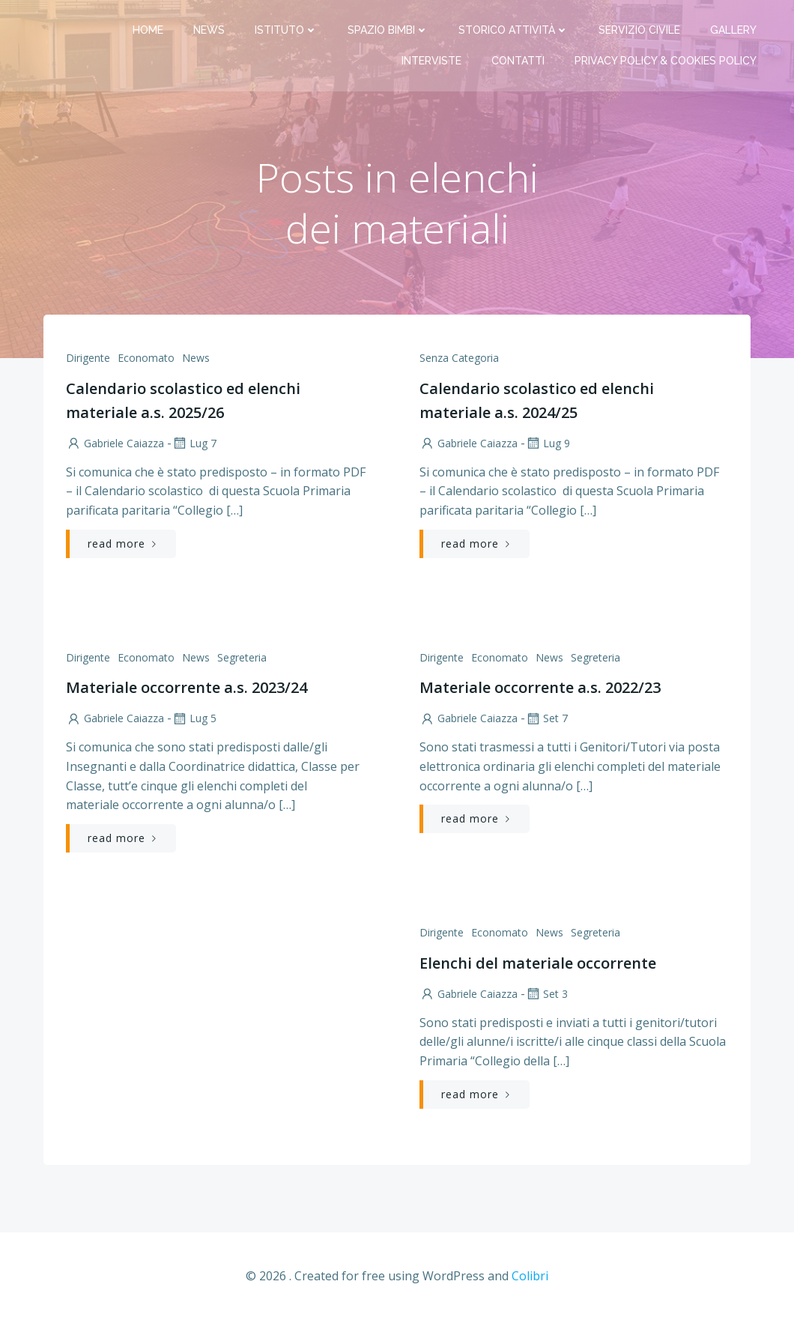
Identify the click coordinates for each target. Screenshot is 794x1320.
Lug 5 (194, 718)
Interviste (431, 61)
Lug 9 (547, 443)
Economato (146, 358)
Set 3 (546, 994)
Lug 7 (194, 443)
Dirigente (88, 358)
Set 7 (546, 718)
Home (148, 30)
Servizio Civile (639, 30)
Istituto (286, 30)
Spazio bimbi (388, 30)
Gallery (733, 30)
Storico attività (513, 30)
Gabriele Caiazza (115, 443)
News (209, 30)
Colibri (530, 1276)
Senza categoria (459, 358)
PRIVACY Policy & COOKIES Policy (666, 61)
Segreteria (242, 657)
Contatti (518, 61)
